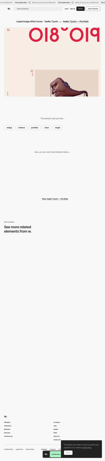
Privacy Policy (30, 449)
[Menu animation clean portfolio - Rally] (27, 293)
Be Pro (80, 9)
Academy (57, 422)
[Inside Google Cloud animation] (27, 256)
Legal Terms (19, 449)
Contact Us (57, 440)
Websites (7, 422)
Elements (7, 429)
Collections (7, 426)
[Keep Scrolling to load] (27, 366)
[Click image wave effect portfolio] (77, 366)
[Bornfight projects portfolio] (77, 256)
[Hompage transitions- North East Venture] (77, 329)
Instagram (53, 449)
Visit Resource (56, 454)
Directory (7, 433)
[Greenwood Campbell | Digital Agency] (27, 329)
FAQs (55, 433)
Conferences (8, 436)
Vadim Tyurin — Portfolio (76, 21)
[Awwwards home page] (46, 454)
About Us (57, 436)
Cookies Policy (8, 449)
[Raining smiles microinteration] (77, 293)
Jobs (55, 426)
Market (56, 429)
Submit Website (93, 9)
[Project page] (27, 176)
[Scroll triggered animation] (77, 176)
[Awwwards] (9, 9)
